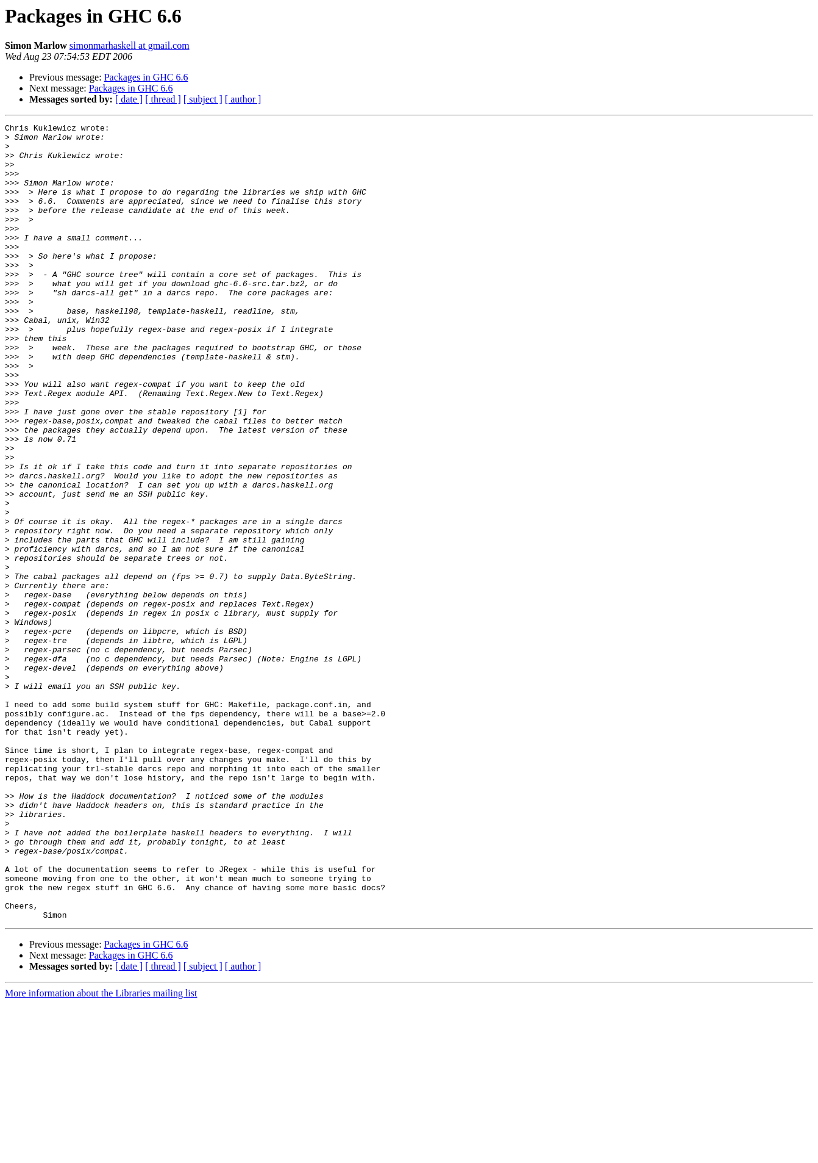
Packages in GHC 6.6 (146, 77)
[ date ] (129, 99)
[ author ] (243, 99)
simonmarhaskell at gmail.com (129, 45)
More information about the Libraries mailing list (101, 1152)
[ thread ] (163, 99)
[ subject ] (202, 99)
